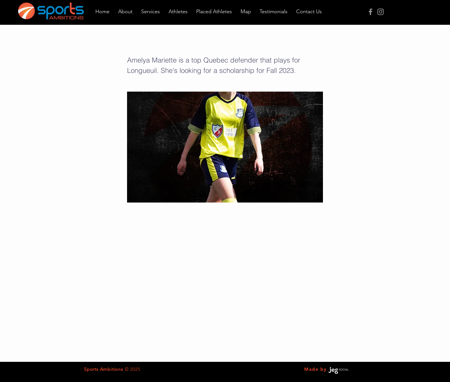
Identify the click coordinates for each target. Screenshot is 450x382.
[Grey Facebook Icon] (370, 11)
